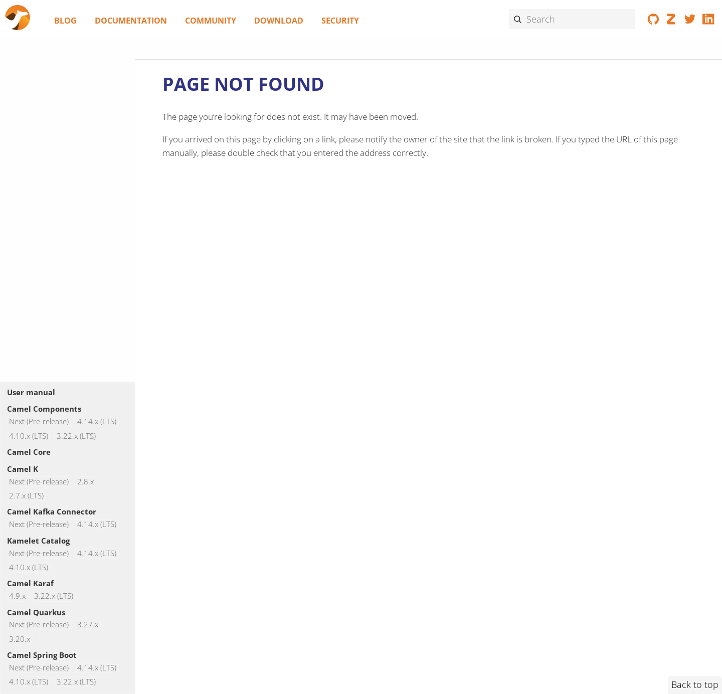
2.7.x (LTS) (26, 495)
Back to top (694, 684)
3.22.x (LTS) (76, 436)
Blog (65, 20)
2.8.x (85, 481)
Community (210, 20)
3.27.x (87, 625)
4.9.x (17, 596)
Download (278, 20)
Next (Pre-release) (39, 422)
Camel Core (29, 451)
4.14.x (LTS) (96, 422)
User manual (31, 392)
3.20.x (19, 639)
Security (340, 20)
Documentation (131, 20)
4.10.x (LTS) (28, 436)
